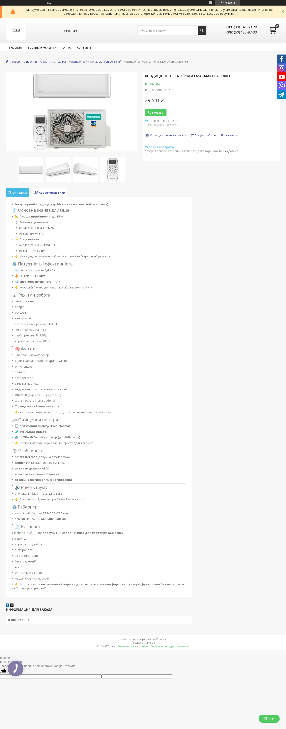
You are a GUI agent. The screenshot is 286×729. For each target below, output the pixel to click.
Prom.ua (161, 639)
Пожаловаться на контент (133, 646)
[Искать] (202, 30)
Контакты (84, 47)
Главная (15, 47)
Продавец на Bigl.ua (143, 642)
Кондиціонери (78, 61)
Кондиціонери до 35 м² (105, 61)
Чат (269, 718)
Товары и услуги (41, 47)
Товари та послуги (24, 61)
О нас (66, 47)
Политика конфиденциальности (170, 646)
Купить (157, 112)
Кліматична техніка (53, 61)
